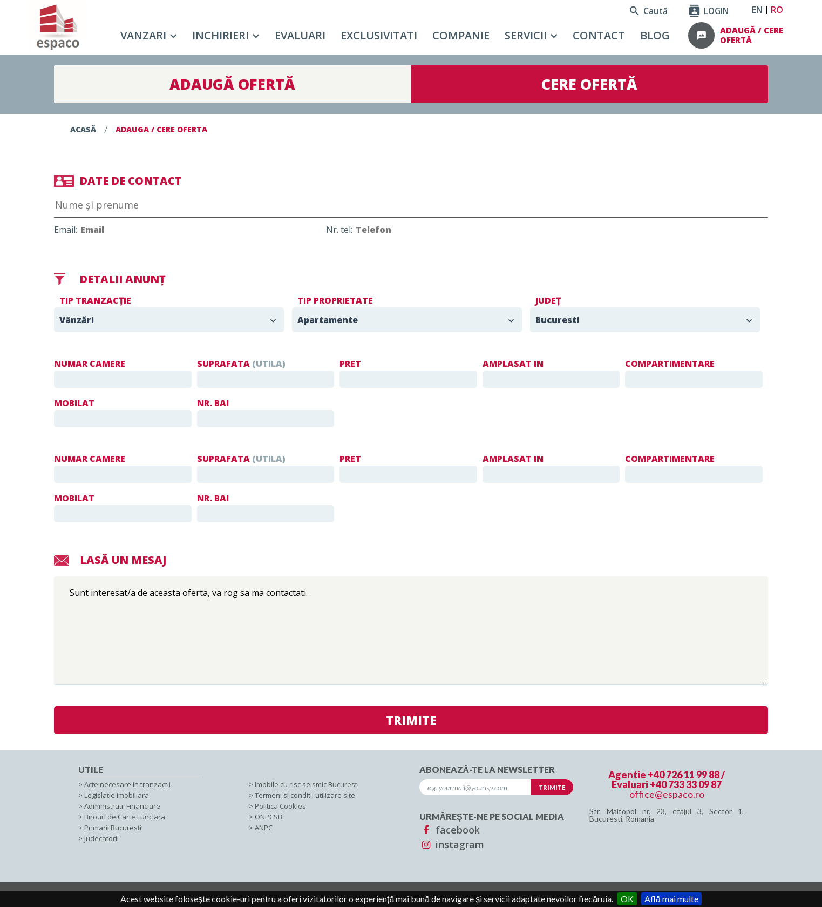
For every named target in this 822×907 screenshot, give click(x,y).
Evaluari (300, 35)
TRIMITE (411, 720)
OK (627, 898)
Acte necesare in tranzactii (127, 784)
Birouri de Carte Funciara (124, 817)
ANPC (264, 827)
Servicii (526, 35)
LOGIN (709, 11)
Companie (461, 35)
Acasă (83, 129)
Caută (649, 11)
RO (777, 9)
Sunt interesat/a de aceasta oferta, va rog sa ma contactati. (411, 630)
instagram (451, 844)
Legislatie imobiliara (116, 795)
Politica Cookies (280, 806)
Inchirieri (220, 35)
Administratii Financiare (122, 806)
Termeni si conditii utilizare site (305, 795)
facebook (449, 829)
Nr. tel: (421, 229)
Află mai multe (671, 898)
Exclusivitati (379, 35)
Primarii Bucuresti (112, 827)
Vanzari (143, 35)
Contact (599, 35)
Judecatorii (101, 838)
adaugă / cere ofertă (751, 35)
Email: (147, 229)
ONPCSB (268, 817)
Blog (655, 35)
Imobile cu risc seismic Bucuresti (307, 784)
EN (757, 9)
